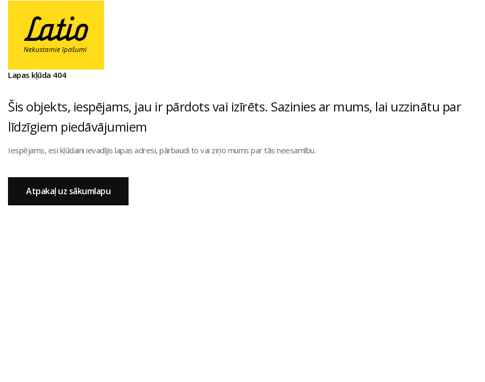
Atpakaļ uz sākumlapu (68, 191)
